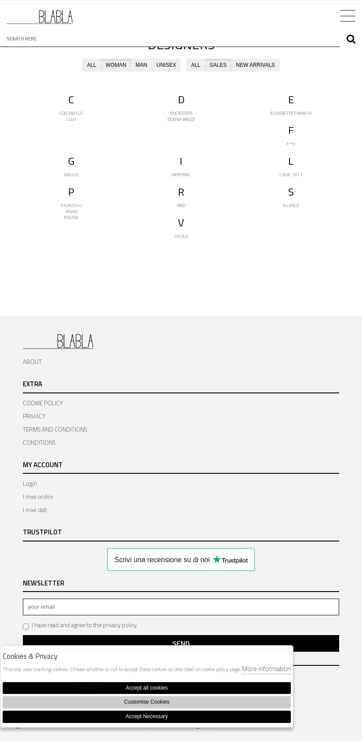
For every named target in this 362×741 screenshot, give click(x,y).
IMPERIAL (181, 174)
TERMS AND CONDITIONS (55, 429)
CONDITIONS (39, 442)
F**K (290, 144)
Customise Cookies (146, 702)
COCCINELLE (71, 113)
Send (181, 643)
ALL (91, 65)
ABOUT (32, 361)
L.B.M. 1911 (290, 174)
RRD (181, 205)
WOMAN (115, 65)
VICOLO (181, 236)
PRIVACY (34, 416)
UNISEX (166, 65)
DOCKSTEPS (181, 113)
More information (266, 669)
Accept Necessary (147, 716)
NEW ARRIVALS (255, 65)
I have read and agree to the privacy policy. (80, 625)
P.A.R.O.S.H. (71, 205)
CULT (71, 119)
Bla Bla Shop (39, 20)
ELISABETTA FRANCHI (291, 113)
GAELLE (71, 174)
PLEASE (71, 217)
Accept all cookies (147, 688)
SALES (218, 65)
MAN (142, 65)
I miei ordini (38, 496)
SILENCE (291, 205)
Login (30, 483)
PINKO (71, 211)
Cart (321, 15)
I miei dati (35, 509)
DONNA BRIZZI (181, 119)
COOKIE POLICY (43, 403)
